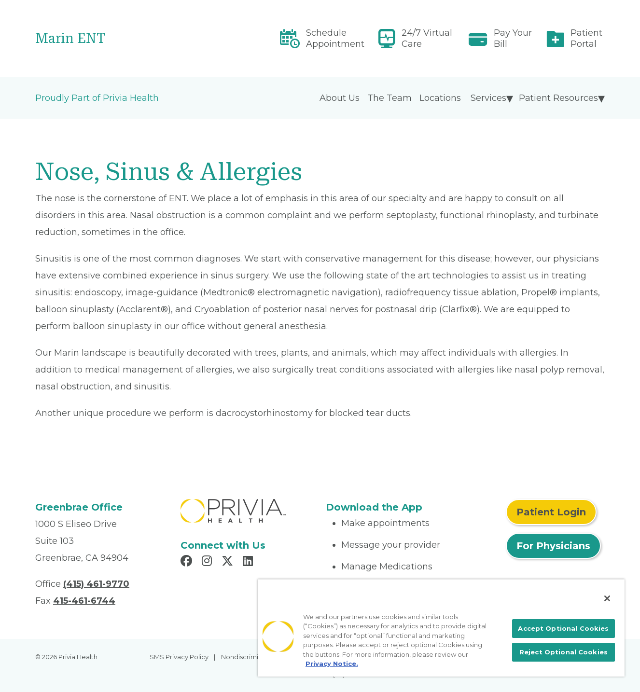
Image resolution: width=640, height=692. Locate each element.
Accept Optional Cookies (563, 628)
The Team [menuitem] (389, 98)
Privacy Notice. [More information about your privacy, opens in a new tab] (332, 663)
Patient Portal (586, 38)
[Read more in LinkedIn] (249, 562)
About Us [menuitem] (340, 98)
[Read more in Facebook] (188, 562)
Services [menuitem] (488, 98)
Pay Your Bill (513, 38)
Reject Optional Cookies (563, 652)
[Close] (607, 598)
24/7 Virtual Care (427, 38)
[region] (441, 628)
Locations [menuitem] (440, 98)
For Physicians (553, 546)
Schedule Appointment (335, 38)
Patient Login (551, 512)
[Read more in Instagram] (208, 562)
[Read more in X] (229, 562)
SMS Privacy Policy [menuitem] (179, 657)
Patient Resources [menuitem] (558, 98)
